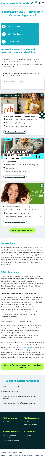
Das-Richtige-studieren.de (9, 435)
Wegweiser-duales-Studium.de (11, 438)
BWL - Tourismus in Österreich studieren (17, 387)
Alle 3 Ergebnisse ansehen (22, 230)
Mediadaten (27, 421)
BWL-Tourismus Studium (27, 347)
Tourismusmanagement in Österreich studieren (19, 403)
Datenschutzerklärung (14, 455)
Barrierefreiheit (39, 455)
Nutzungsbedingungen (27, 455)
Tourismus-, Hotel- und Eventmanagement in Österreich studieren (22, 397)
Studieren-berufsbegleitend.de (11, 440)
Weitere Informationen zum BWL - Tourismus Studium (22, 366)
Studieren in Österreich (11, 391)
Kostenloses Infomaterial (15, 132)
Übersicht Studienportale (9, 421)
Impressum (4, 455)
